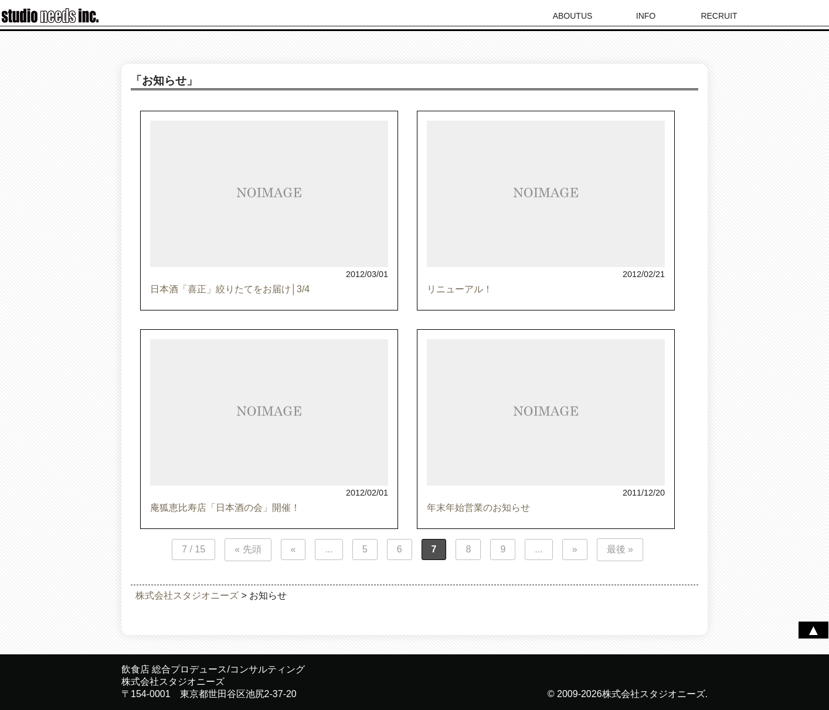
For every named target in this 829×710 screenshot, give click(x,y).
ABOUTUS (573, 16)
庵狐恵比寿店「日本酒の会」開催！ (225, 508)
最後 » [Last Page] (620, 549)
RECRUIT (719, 16)
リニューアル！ (459, 289)
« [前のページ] (293, 549)
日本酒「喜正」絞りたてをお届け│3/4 (230, 289)
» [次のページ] (574, 549)
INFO (645, 16)
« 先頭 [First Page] (248, 549)
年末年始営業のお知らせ (478, 508)
